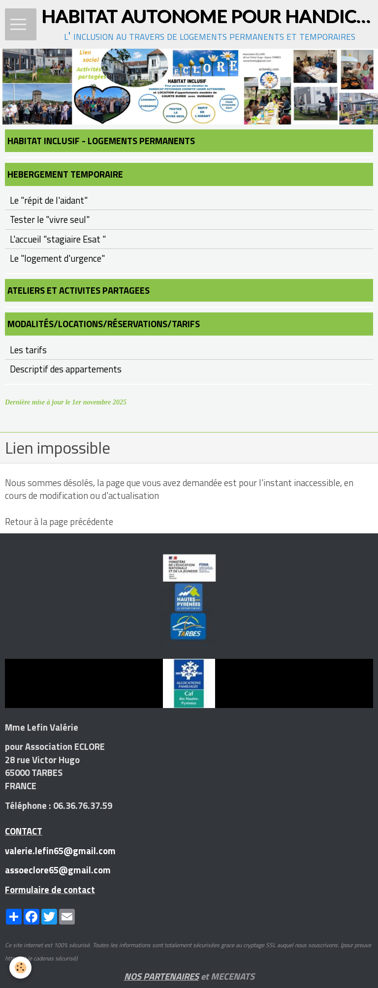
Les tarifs (28, 350)
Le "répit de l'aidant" (49, 200)
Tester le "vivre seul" (50, 219)
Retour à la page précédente (59, 521)
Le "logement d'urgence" (57, 258)
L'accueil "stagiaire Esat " (58, 239)
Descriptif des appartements (66, 369)
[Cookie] (21, 968)
